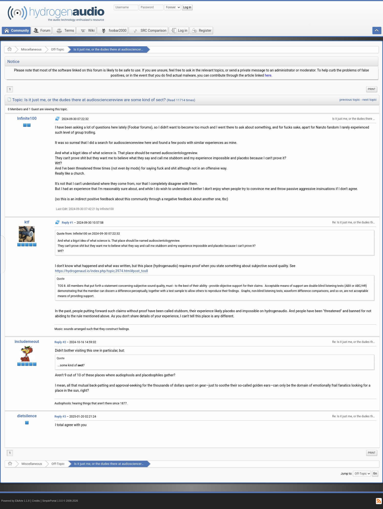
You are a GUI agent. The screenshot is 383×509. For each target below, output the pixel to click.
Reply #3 (60, 416)
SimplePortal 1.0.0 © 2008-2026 (60, 500)
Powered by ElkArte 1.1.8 (15, 500)
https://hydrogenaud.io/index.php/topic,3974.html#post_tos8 (101, 271)
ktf (26, 222)
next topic (369, 99)
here (268, 75)
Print (371, 89)
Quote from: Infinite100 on (88, 233)
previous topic (350, 99)
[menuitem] (371, 89)
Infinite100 (27, 118)
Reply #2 (60, 342)
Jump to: (346, 473)
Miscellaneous (31, 49)
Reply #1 (67, 222)
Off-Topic (57, 49)
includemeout (27, 341)
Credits (36, 500)
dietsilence (27, 416)
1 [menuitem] (10, 89)
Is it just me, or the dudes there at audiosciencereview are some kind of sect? (128, 49)
